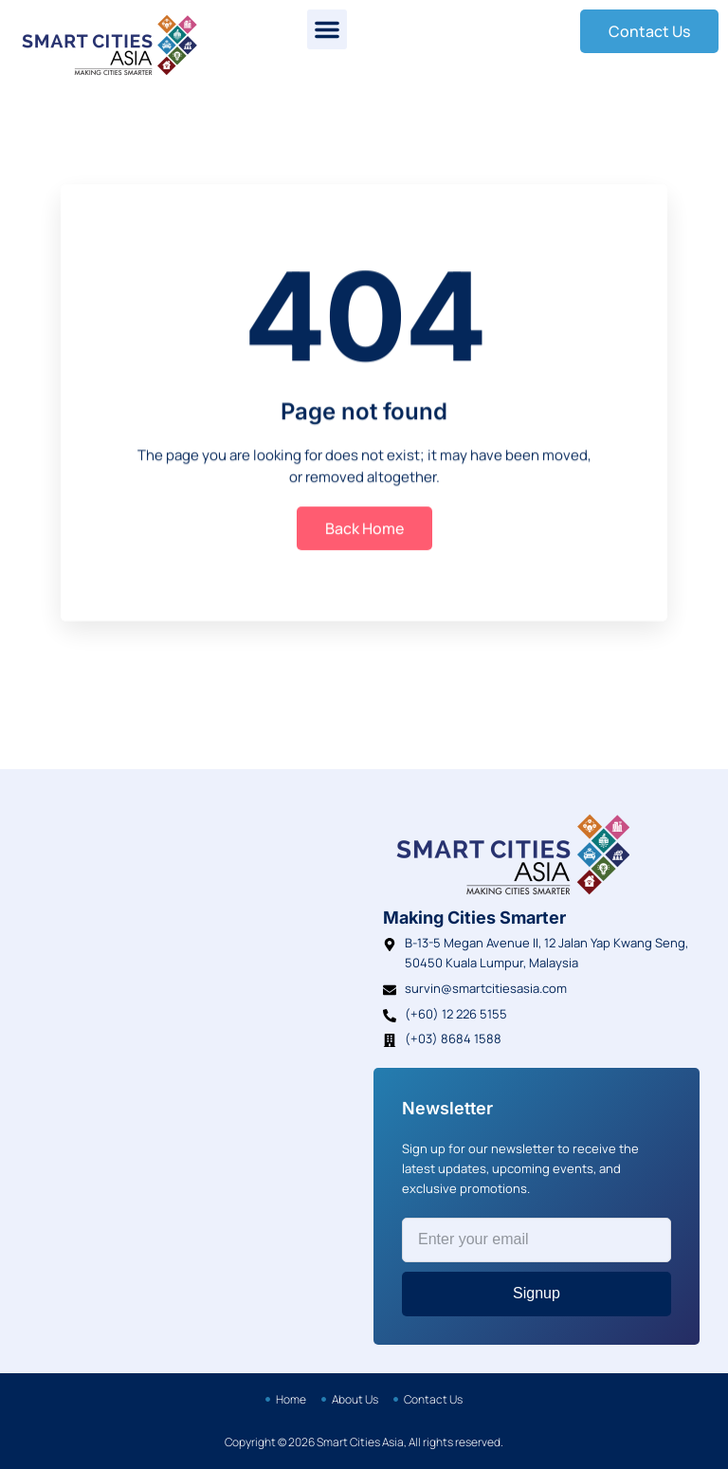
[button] (327, 29)
